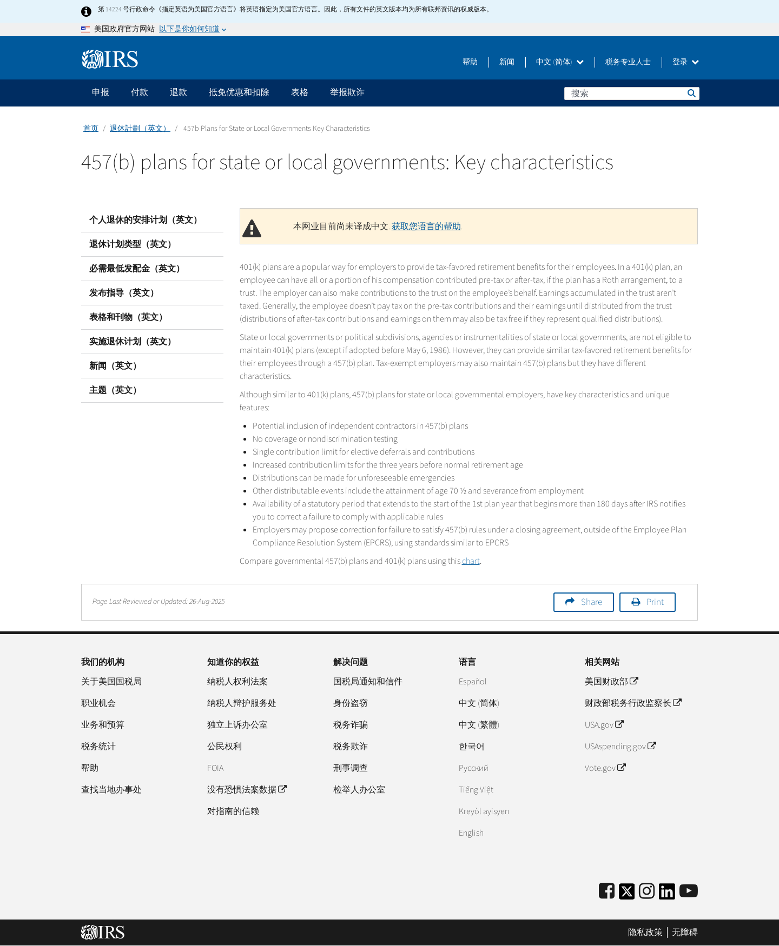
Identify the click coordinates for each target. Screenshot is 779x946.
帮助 (470, 62)
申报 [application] (100, 92)
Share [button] (591, 602)
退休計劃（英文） (140, 128)
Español (473, 682)
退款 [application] (178, 92)
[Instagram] (647, 891)
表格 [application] (299, 92)
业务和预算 (102, 725)
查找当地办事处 (111, 790)
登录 (685, 62)
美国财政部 (611, 682)
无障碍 (685, 932)
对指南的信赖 (233, 811)
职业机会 (98, 703)
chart (471, 561)
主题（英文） (115, 390)
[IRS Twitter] (627, 895)
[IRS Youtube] (688, 891)
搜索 (691, 93)
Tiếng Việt (476, 790)
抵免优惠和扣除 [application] (239, 92)
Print (655, 602)
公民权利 (224, 746)
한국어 (472, 746)
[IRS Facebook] (607, 891)
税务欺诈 (350, 746)
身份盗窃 (350, 703)
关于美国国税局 (111, 682)
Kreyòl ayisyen (484, 811)
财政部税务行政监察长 (633, 703)
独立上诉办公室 (237, 725)
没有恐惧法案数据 (246, 790)
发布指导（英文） (124, 293)
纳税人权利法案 (237, 682)
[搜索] (631, 93)
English (471, 833)
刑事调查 (350, 768)
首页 (90, 128)
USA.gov (604, 725)
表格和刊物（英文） (128, 317)
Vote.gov (605, 768)
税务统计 (98, 746)
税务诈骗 (350, 725)
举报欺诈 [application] (347, 92)
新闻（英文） (115, 366)
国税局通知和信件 (367, 682)
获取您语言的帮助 (426, 226)
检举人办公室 (359, 790)
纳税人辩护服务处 (241, 703)
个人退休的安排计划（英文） (145, 220)
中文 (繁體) (479, 725)
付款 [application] (139, 92)
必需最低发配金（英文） (136, 269)
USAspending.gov (620, 746)
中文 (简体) (560, 62)
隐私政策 (645, 932)
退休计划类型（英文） (132, 244)
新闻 (506, 62)
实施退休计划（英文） (132, 342)
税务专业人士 (628, 62)
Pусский (473, 768)
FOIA (215, 768)
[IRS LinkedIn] (667, 895)
